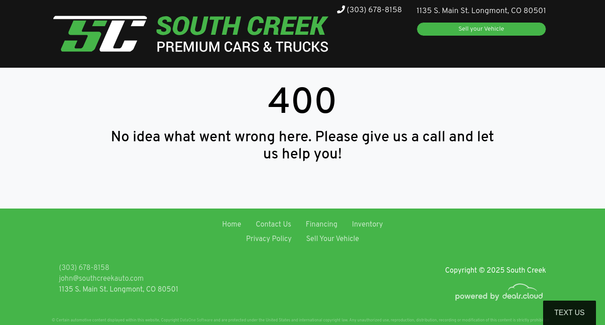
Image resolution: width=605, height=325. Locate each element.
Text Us (569, 312)
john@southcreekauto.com (101, 278)
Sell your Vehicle (481, 29)
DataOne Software (196, 320)
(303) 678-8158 (369, 10)
